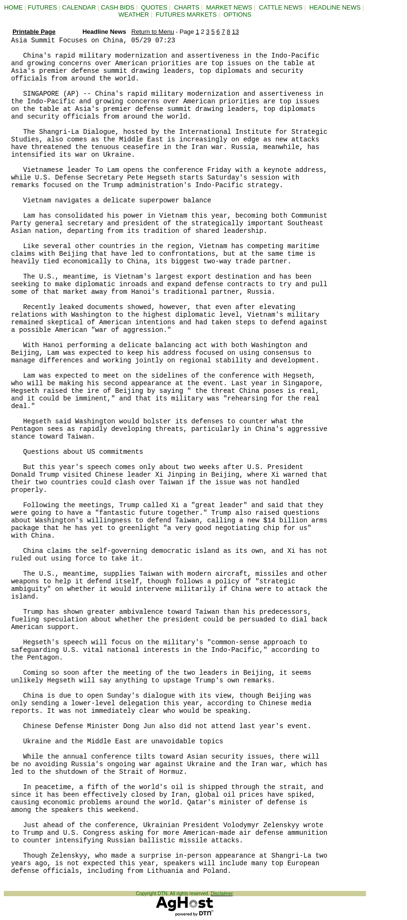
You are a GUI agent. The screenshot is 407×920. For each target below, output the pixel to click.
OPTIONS (238, 14)
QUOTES (154, 7)
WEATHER (134, 14)
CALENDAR (79, 7)
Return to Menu (153, 31)
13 (235, 31)
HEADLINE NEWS (335, 7)
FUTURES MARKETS (186, 14)
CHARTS (186, 7)
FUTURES (42, 7)
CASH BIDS (117, 7)
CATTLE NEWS (281, 7)
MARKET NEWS (229, 7)
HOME (13, 7)
